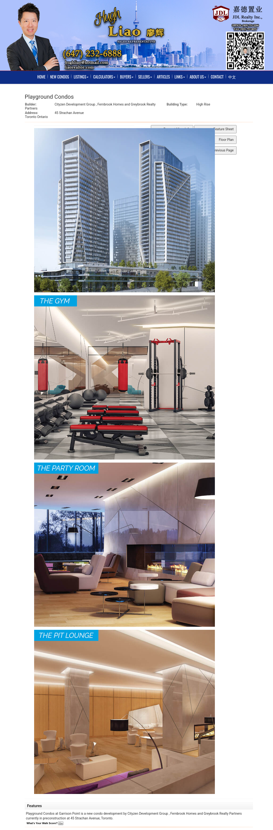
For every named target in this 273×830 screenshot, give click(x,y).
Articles (163, 77)
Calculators (104, 77)
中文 (232, 77)
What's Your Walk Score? (45, 823)
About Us (198, 77)
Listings (81, 77)
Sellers (145, 77)
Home (41, 77)
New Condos (59, 77)
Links (180, 77)
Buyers (126, 77)
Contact (217, 77)
